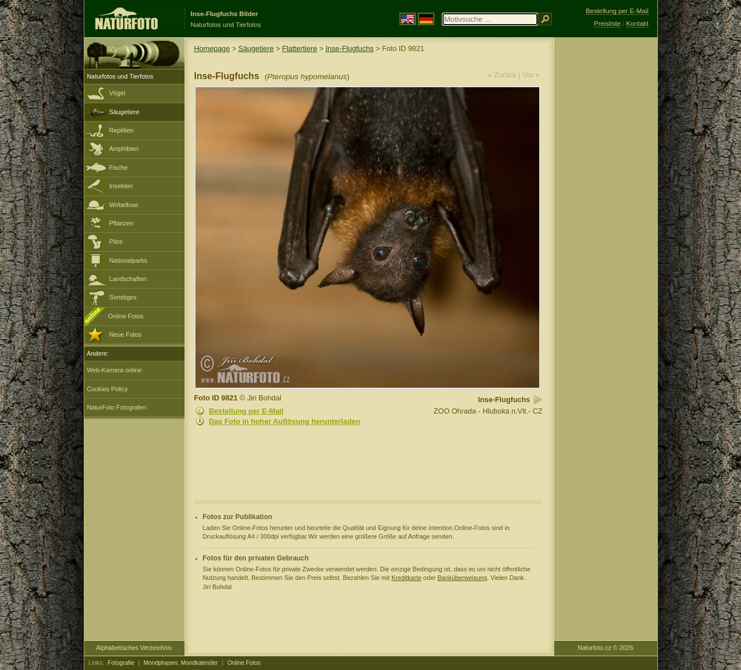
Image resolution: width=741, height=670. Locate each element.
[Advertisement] (606, 221)
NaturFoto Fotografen (117, 407)
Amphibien (124, 148)
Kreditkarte (406, 577)
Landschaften (128, 278)
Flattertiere (299, 48)
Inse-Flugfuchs (350, 48)
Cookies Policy (107, 388)
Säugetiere (124, 111)
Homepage (212, 48)
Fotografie (121, 663)
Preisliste (607, 23)
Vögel (117, 92)
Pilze (116, 241)
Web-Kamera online (114, 370)
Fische (118, 167)
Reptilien (121, 130)
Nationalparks (128, 260)
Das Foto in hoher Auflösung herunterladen (284, 421)
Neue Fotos (125, 334)
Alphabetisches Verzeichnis (134, 647)
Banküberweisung (462, 577)
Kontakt (637, 23)
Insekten (121, 185)
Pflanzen (121, 223)
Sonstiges (123, 297)
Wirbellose (124, 204)
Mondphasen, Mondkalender (181, 663)
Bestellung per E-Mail (246, 411)
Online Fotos (126, 316)
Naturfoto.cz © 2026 (605, 647)
